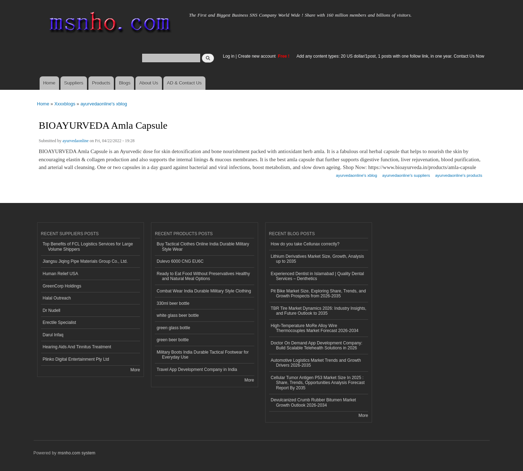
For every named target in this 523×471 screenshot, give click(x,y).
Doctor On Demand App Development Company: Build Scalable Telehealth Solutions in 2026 (316, 345)
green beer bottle (173, 339)
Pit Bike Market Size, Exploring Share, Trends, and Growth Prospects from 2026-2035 (318, 293)
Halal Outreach (57, 298)
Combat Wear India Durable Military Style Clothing (204, 291)
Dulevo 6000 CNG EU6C (180, 261)
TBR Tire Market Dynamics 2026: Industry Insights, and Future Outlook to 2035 (318, 311)
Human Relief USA (61, 273)
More (135, 369)
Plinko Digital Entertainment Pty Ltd (76, 359)
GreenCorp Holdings (62, 286)
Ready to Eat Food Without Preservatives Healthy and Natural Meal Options (203, 276)
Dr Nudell (51, 310)
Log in (228, 56)
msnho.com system (76, 452)
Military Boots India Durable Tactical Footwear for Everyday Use (203, 355)
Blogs (124, 83)
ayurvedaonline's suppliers (406, 175)
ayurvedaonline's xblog (103, 103)
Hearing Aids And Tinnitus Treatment (77, 346)
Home (49, 83)
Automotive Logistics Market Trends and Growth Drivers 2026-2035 (316, 363)
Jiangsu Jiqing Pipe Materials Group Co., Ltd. (85, 261)
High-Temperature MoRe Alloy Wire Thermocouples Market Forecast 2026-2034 (315, 328)
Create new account (257, 56)
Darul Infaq (53, 334)
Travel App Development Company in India (197, 369)
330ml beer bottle (173, 303)
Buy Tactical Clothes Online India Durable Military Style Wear (203, 246)
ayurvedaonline (76, 140)
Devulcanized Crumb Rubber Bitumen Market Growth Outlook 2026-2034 (313, 402)
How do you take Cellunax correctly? (305, 244)
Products (101, 83)
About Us (148, 83)
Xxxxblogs (64, 103)
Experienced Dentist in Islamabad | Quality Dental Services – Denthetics (317, 276)
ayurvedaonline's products (458, 175)
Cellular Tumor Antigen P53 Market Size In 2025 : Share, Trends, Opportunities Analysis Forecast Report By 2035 (318, 382)
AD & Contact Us (184, 83)
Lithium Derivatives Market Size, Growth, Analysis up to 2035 (317, 259)
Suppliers (73, 83)
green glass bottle (173, 327)
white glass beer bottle (178, 315)
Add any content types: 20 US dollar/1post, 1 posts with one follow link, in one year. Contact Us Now (390, 56)
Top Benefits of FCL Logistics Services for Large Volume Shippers (88, 246)
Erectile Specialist (59, 322)
